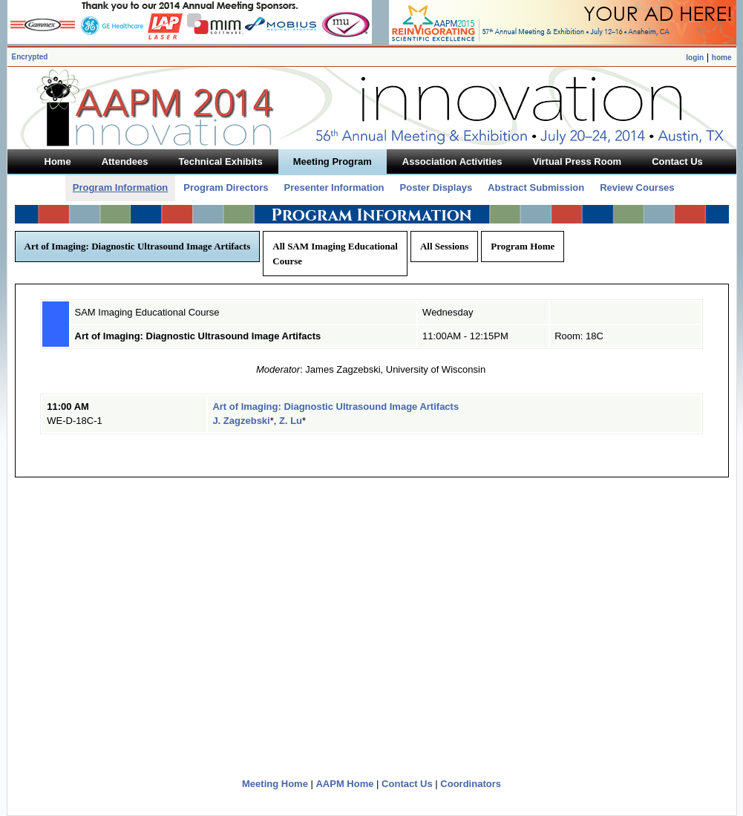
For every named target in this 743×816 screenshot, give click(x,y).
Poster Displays (436, 187)
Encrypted (30, 57)
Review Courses (637, 187)
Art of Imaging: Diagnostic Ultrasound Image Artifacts (137, 246)
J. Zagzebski (240, 420)
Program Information (120, 187)
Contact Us (407, 783)
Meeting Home (275, 783)
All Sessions (444, 246)
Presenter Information (334, 187)
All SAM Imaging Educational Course (335, 254)
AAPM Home (344, 783)
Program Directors (225, 187)
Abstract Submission (536, 187)
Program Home (522, 246)
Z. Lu (290, 420)
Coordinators (470, 783)
